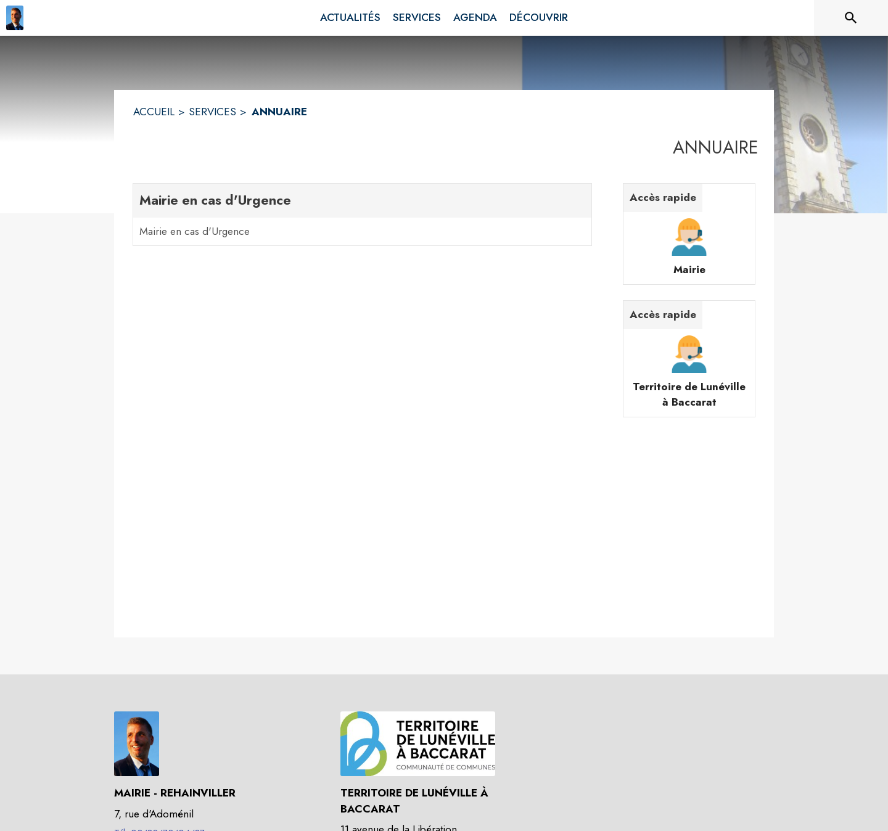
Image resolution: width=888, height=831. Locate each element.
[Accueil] (14, 18)
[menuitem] (350, 18)
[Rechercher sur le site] (851, 18)
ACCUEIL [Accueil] (154, 111)
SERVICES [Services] (212, 111)
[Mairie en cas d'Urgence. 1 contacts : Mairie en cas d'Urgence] (362, 214)
